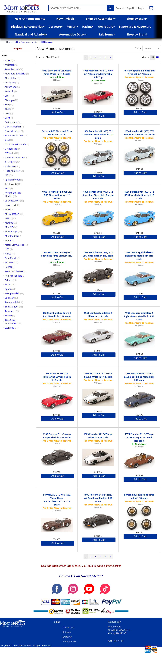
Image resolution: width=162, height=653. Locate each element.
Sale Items (107, 34)
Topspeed (10, 311)
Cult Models (11, 122)
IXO (7, 175)
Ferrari (72, 26)
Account (120, 7)
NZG (7, 249)
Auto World (11, 86)
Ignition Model (12, 179)
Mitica (8, 240)
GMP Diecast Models (15, 144)
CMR (7, 113)
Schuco (8, 280)
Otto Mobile (11, 258)
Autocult (9, 91)
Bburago (9, 100)
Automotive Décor (73, 34)
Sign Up (131, 7)
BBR (7, 95)
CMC (7, 108)
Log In (141, 7)
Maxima (9, 222)
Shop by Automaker (100, 19)
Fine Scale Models (14, 135)
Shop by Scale (137, 19)
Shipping (67, 636)
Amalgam (10, 82)
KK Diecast (46, 42)
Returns (66, 632)
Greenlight (10, 161)
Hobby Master (12, 170)
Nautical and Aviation (31, 34)
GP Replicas (11, 148)
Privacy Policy (69, 641)
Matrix (8, 218)
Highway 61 (11, 166)
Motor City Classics (14, 244)
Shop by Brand (137, 34)
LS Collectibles (12, 200)
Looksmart (10, 205)
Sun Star (9, 297)
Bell (7, 104)
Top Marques (12, 306)
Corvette (55, 26)
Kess (7, 188)
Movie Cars (106, 26)
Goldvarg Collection (15, 157)
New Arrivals (65, 19)
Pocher (8, 266)
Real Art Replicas (13, 275)
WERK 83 (9, 327)
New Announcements (30, 19)
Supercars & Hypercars (135, 26)
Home (9, 42)
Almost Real (11, 78)
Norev (8, 253)
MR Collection (12, 213)
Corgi (7, 117)
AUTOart (9, 64)
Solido (8, 284)
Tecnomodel (11, 302)
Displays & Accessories (27, 26)
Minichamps (11, 231)
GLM (7, 139)
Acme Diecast (12, 69)
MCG (7, 209)
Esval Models (11, 131)
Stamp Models (12, 293)
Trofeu (8, 315)
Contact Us (68, 627)
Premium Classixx (14, 271)
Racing (87, 26)
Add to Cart (57, 112)
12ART (8, 60)
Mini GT (9, 227)
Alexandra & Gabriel (15, 73)
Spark (8, 288)
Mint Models (11, 235)
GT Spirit (9, 153)
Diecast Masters (13, 126)
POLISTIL (9, 262)
